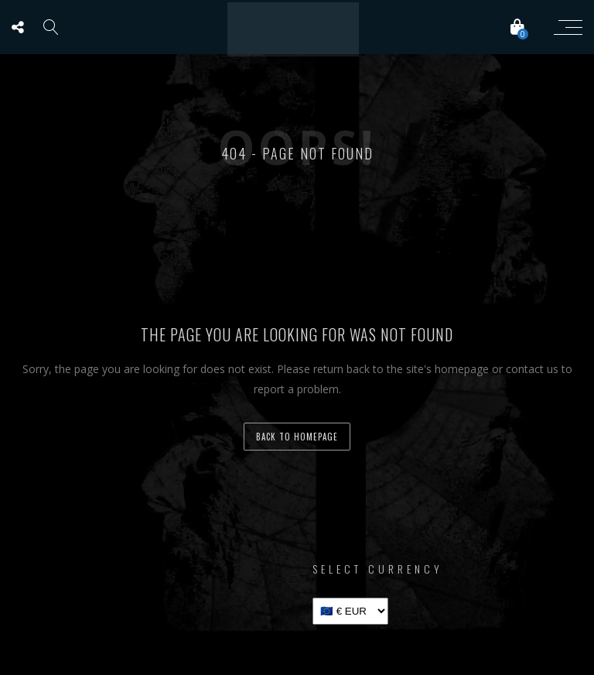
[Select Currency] (350, 611)
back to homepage (297, 436)
